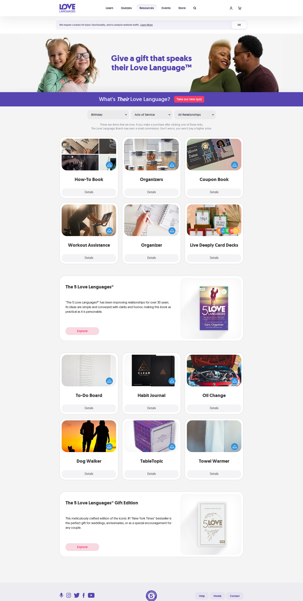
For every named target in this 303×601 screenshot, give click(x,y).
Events (166, 8)
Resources (147, 8)
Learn (109, 8)
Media (217, 596)
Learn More (146, 24)
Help (202, 596)
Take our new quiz (189, 99)
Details (89, 192)
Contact (235, 596)
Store (182, 8)
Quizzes (126, 8)
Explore (82, 331)
